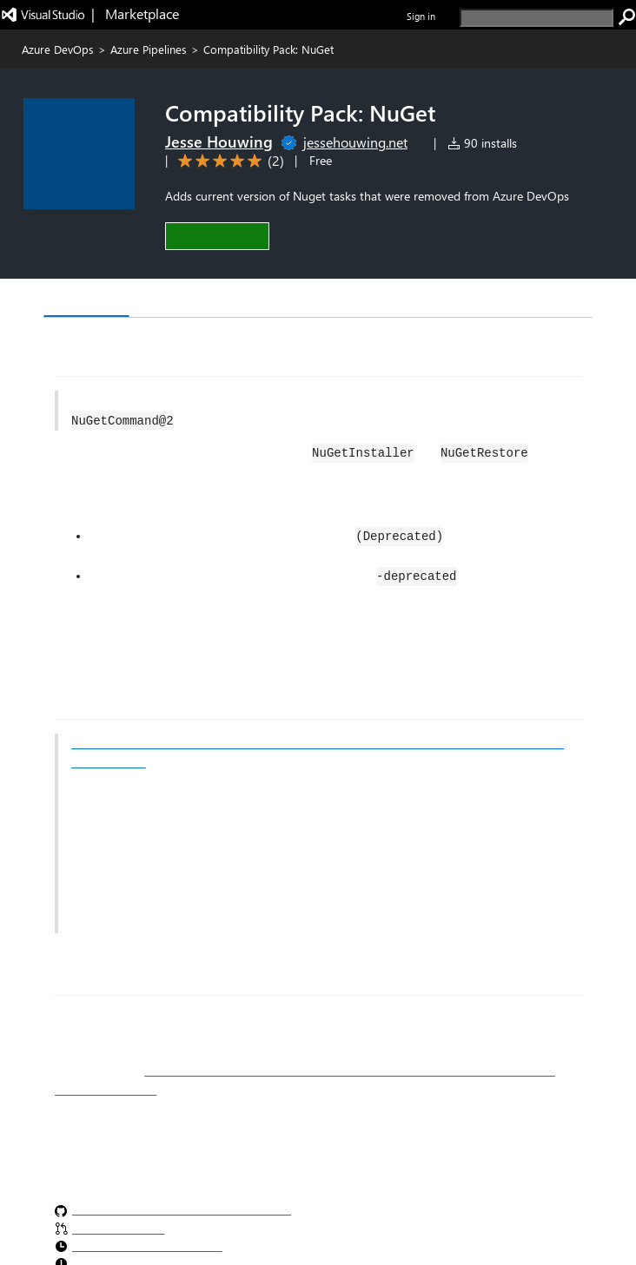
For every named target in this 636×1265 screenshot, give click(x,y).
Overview (86, 299)
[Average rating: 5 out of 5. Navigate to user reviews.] (228, 161)
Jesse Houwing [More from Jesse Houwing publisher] (219, 141)
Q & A (161, 300)
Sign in (421, 16)
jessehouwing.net (355, 142)
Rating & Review (257, 300)
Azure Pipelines (148, 49)
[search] (536, 18)
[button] (217, 235)
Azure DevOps (58, 49)
